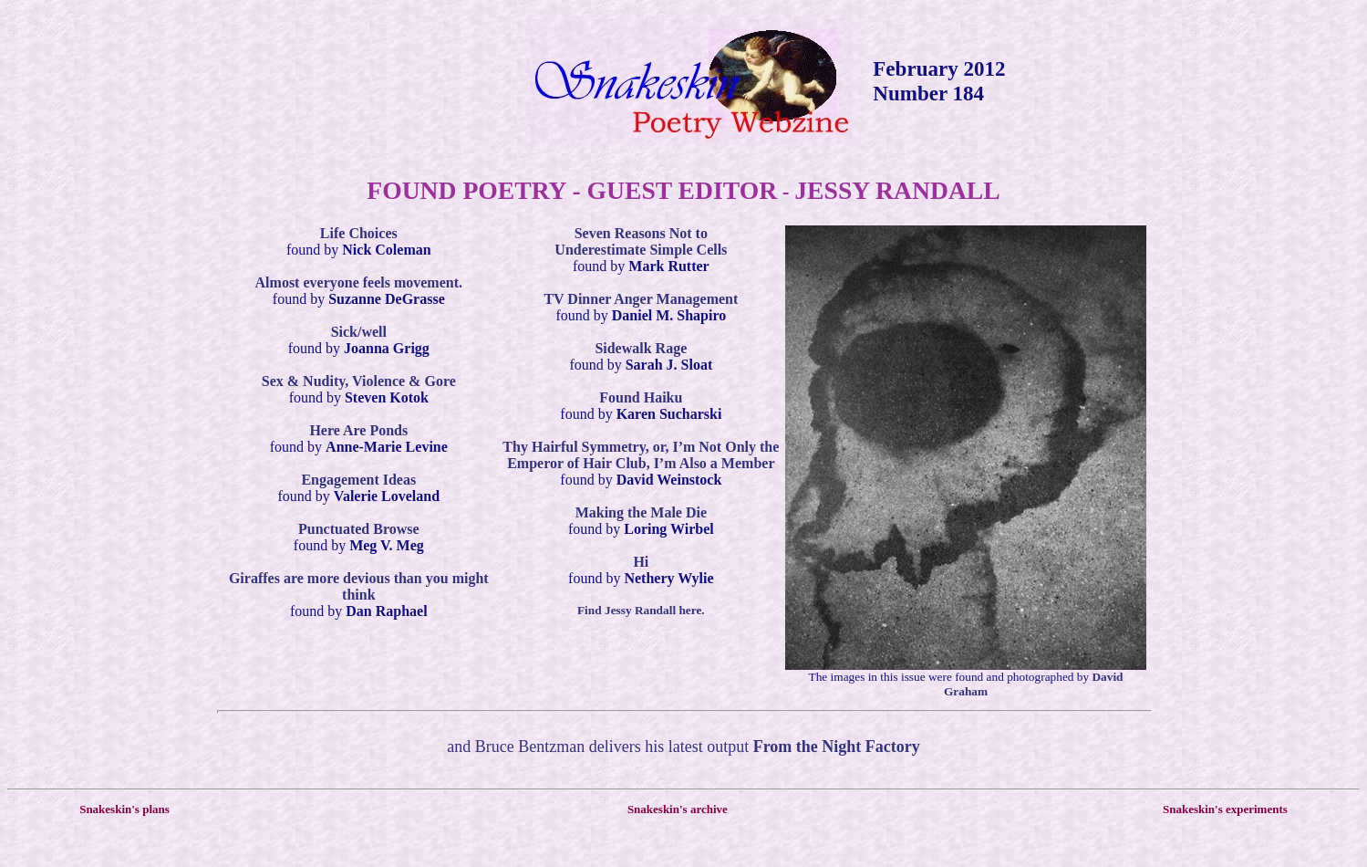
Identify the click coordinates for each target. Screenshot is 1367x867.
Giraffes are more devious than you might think (359, 586)
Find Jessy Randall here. (641, 610)
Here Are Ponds (358, 430)
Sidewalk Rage (641, 348)
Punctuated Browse (358, 529)
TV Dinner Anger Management (641, 299)
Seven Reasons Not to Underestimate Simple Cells (640, 241)
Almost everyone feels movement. (358, 282)
